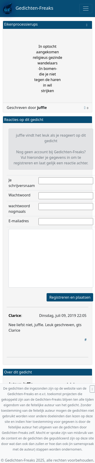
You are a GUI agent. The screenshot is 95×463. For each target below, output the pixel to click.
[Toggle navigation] (85, 8)
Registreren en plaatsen (69, 297)
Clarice (15, 315)
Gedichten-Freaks (28, 8)
